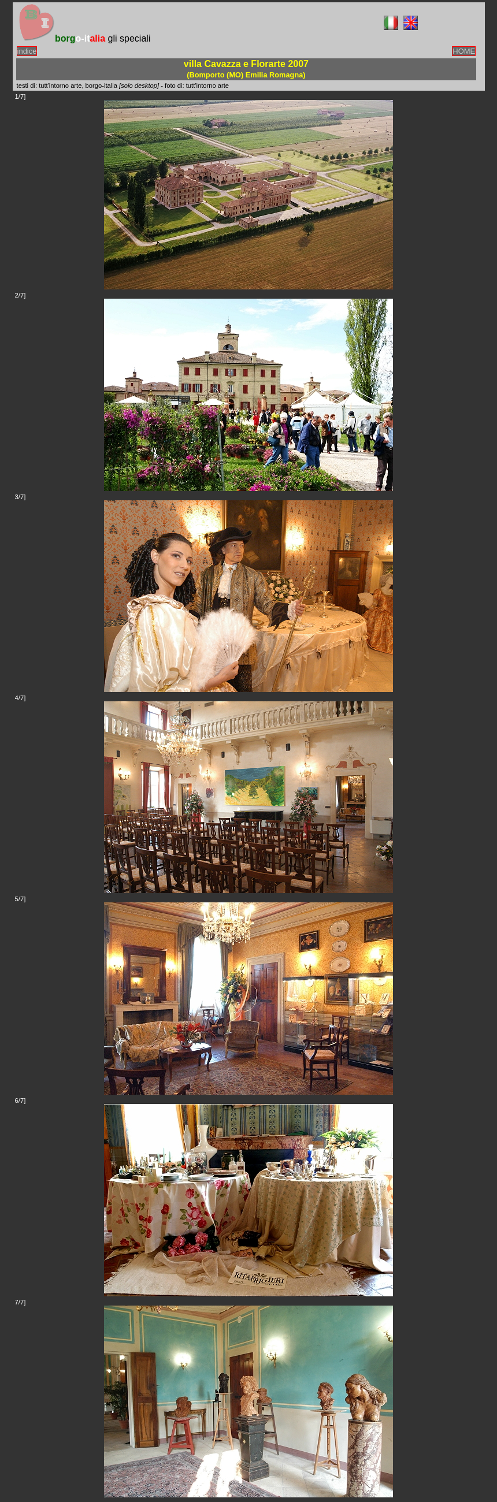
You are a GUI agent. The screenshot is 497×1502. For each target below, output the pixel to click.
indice (27, 51)
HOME (464, 51)
